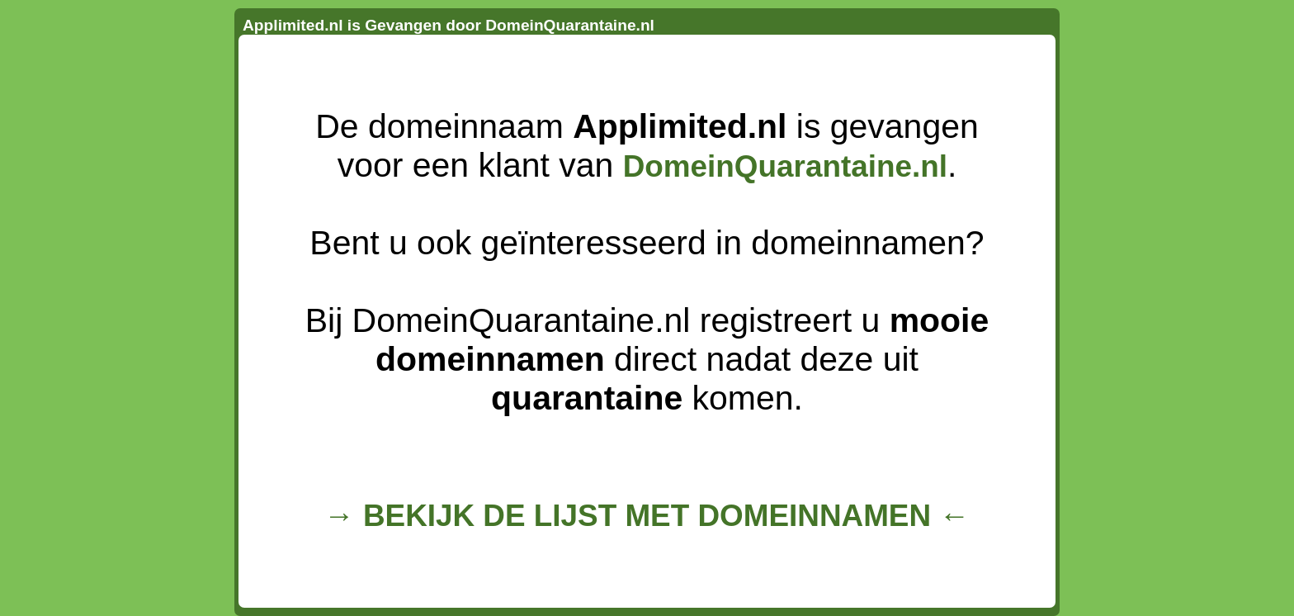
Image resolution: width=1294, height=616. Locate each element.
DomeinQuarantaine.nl (785, 166)
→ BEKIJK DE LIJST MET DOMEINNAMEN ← (647, 516)
